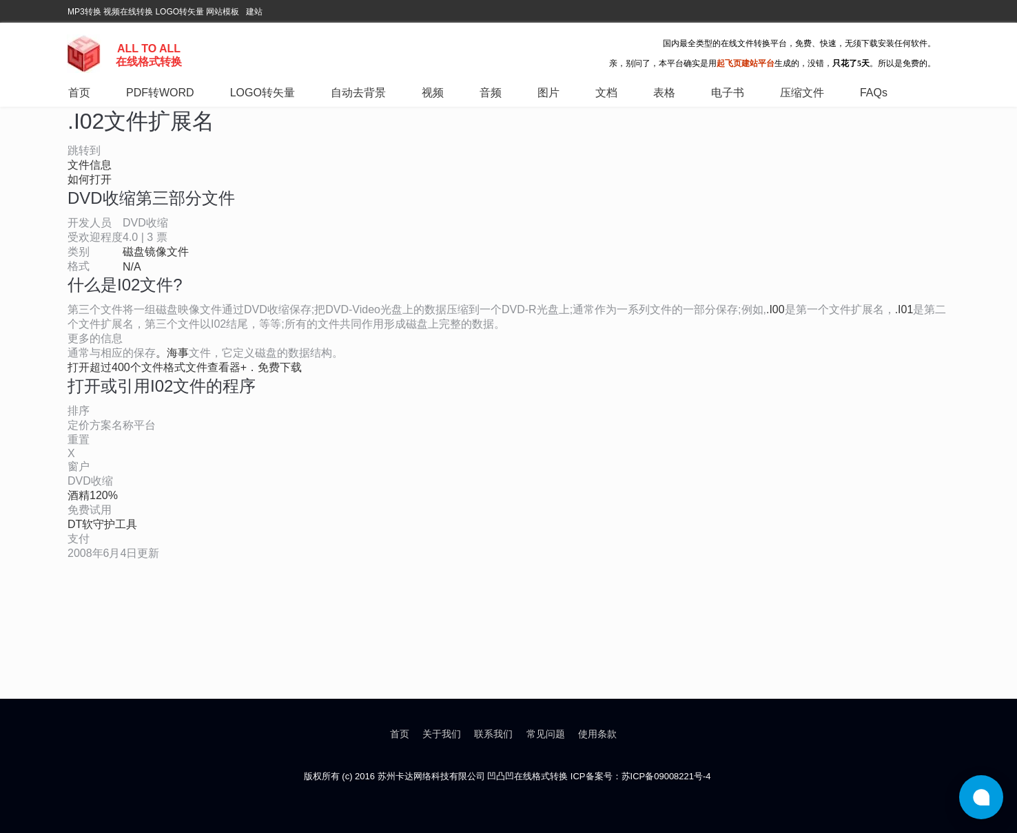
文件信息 (90, 165)
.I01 (904, 309)
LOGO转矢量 (179, 12)
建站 (254, 12)
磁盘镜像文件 (156, 251)
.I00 (775, 309)
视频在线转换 (128, 12)
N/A (132, 267)
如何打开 (90, 179)
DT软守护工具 (102, 524)
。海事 (172, 353)
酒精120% (93, 495)
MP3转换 (84, 12)
